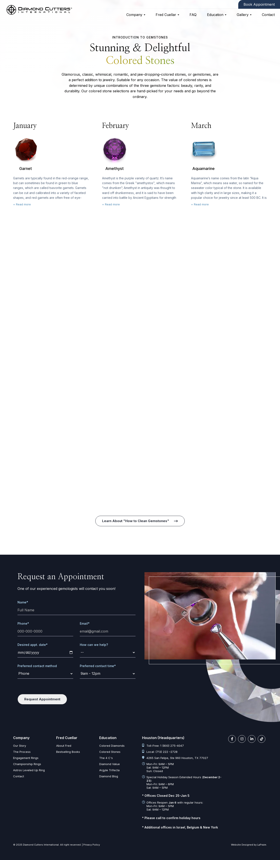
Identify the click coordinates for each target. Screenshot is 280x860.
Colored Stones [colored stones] (109, 751)
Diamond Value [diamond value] (109, 764)
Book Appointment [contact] (259, 4)
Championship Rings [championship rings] (27, 764)
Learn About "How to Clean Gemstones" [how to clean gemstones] (135, 521)
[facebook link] (232, 739)
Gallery (243, 14)
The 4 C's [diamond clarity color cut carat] (106, 758)
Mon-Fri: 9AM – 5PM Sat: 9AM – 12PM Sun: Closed (158, 767)
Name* (22, 602)
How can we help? (94, 645)
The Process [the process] (22, 751)
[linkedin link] (252, 739)
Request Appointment (42, 699)
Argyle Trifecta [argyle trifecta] (109, 770)
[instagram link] (242, 739)
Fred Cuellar (166, 14)
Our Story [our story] (19, 745)
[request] (108, 652)
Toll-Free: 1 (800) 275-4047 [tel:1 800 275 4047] (163, 745)
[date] (45, 652)
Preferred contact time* (98, 666)
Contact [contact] (268, 14)
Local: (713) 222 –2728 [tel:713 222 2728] (159, 751)
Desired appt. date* (32, 645)
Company (134, 14)
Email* (85, 623)
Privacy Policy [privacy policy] (91, 844)
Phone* (23, 623)
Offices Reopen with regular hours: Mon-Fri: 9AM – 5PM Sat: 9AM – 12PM (172, 806)
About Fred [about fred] (63, 745)
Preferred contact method (37, 666)
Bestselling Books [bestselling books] (68, 751)
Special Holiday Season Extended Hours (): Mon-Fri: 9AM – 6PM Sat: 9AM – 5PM (181, 782)
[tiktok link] (261, 739)
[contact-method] (45, 674)
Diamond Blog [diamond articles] (108, 776)
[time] (108, 674)
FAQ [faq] (193, 14)
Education (215, 14)
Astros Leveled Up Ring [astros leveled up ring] (29, 770)
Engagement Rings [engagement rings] (25, 758)
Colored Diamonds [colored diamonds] (112, 745)
